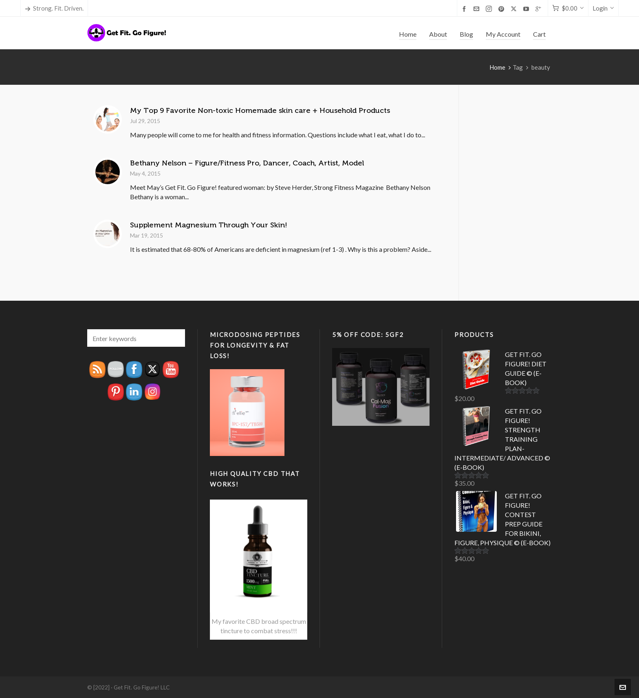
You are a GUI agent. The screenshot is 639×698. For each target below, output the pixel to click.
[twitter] (515, 8)
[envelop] (478, 8)
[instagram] (490, 8)
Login (603, 8)
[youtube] (527, 8)
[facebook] (465, 8)
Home (497, 67)
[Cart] (568, 8)
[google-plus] (539, 8)
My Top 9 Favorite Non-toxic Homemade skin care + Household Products (260, 110)
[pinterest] (502, 8)
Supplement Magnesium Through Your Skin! (208, 225)
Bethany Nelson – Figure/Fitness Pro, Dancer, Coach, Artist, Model (247, 163)
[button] (175, 338)
